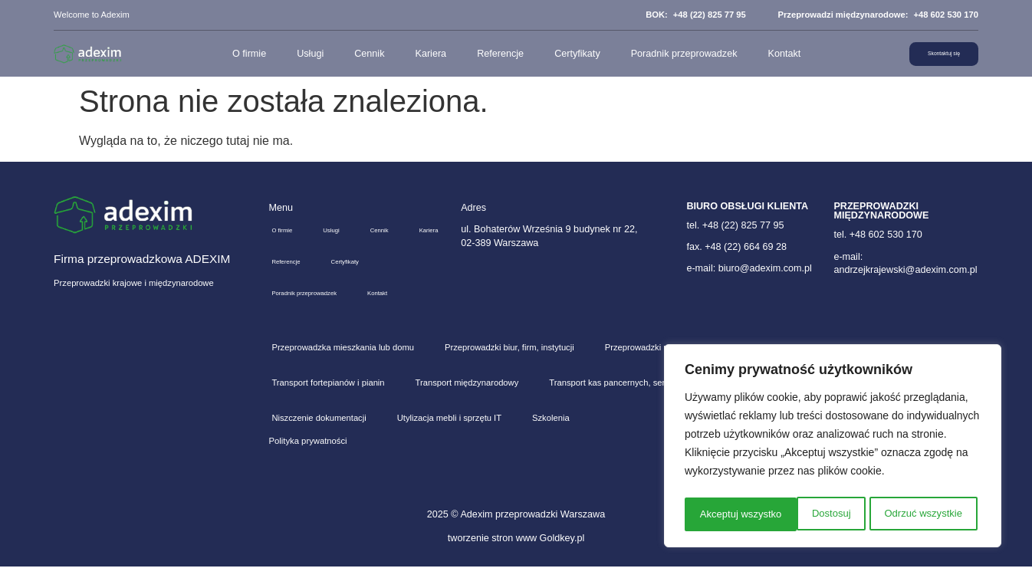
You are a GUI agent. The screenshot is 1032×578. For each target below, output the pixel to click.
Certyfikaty (564, 53)
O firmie (235, 53)
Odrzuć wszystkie (810, 514)
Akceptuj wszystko (924, 514)
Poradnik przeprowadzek (669, 53)
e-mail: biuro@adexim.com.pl (748, 268)
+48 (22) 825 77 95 (709, 14)
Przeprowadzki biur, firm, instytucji (509, 358)
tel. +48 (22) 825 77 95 (735, 225)
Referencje (486, 53)
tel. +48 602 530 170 (877, 234)
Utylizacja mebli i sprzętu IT (449, 429)
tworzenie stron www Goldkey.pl (516, 549)
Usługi (296, 53)
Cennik (355, 53)
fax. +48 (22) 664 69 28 (736, 246)
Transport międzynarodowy (467, 394)
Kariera (416, 53)
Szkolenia (551, 429)
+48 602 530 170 (945, 14)
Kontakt (770, 53)
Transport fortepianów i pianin (327, 394)
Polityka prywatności (308, 452)
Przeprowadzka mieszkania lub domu (342, 358)
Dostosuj (717, 514)
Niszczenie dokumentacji (318, 429)
